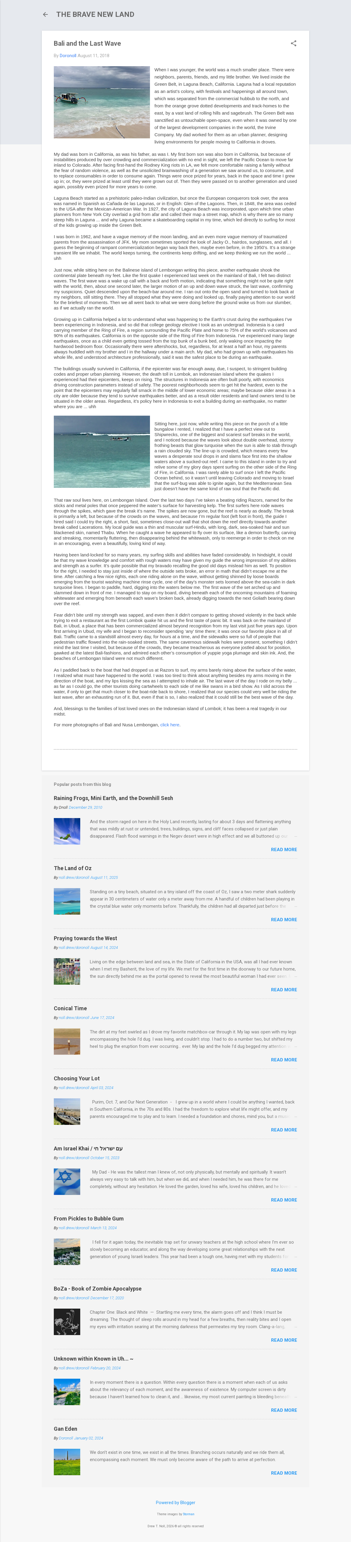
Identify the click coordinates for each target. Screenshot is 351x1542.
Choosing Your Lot (77, 1078)
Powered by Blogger (175, 1502)
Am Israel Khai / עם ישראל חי (88, 1148)
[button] (293, 44)
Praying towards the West (85, 938)
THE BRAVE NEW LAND (95, 14)
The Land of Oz (73, 868)
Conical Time (70, 1008)
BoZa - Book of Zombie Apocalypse (98, 1288)
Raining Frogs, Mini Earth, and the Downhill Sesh (113, 798)
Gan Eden (65, 1429)
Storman (188, 1514)
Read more (284, 849)
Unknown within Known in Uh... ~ (93, 1359)
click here (169, 724)
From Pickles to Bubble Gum (89, 1218)
